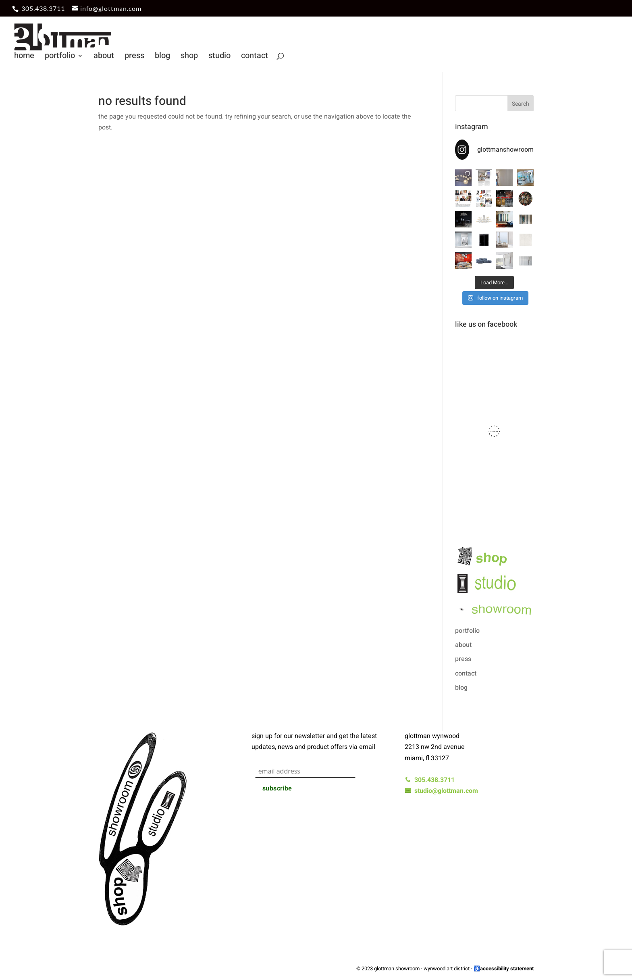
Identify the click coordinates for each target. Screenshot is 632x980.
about (104, 57)
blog (162, 57)
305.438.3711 (43, 8)
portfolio (60, 57)
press (134, 57)
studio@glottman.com (441, 791)
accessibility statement (507, 968)
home (24, 57)
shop (189, 57)
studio (219, 57)
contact (254, 57)
